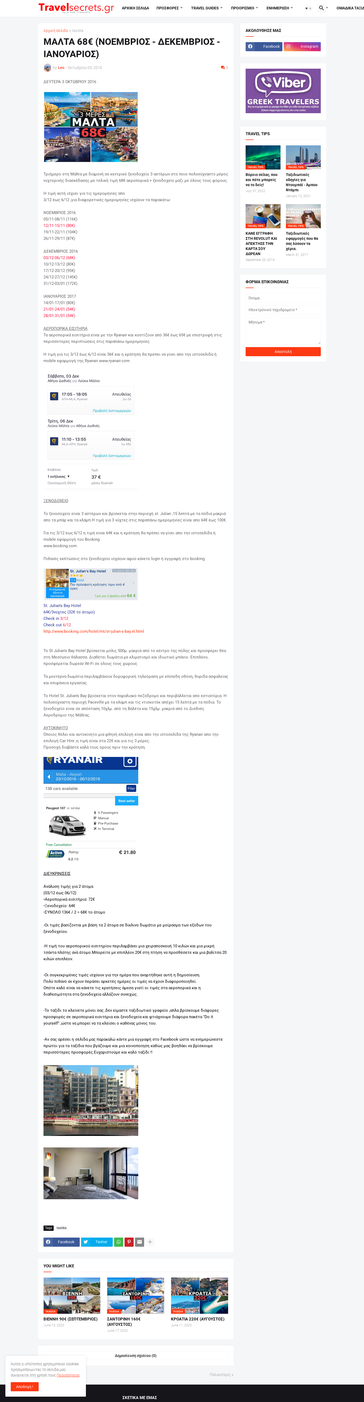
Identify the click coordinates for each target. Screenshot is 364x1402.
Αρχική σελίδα (55, 31)
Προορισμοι (242, 8)
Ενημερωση (278, 8)
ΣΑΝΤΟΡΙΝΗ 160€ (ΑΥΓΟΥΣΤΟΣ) (124, 1322)
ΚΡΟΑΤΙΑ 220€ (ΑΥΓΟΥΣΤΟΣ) (197, 1319)
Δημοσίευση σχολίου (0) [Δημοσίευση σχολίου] (135, 1355)
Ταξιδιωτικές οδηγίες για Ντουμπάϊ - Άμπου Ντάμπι (302, 182)
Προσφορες (167, 8)
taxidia (77, 31)
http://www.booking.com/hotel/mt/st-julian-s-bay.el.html (93, 631)
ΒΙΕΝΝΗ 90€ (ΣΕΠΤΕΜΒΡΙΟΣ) (70, 1319)
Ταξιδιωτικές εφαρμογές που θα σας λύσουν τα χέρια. (302, 241)
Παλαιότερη (220, 1374)
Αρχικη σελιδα (135, 8)
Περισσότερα (68, 1375)
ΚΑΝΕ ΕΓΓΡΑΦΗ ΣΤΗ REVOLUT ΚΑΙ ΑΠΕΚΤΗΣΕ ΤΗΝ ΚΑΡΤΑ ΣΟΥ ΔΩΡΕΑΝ (261, 243)
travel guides (205, 8)
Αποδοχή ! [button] (24, 1387)
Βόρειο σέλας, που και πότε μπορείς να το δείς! (262, 179)
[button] (308, 8)
